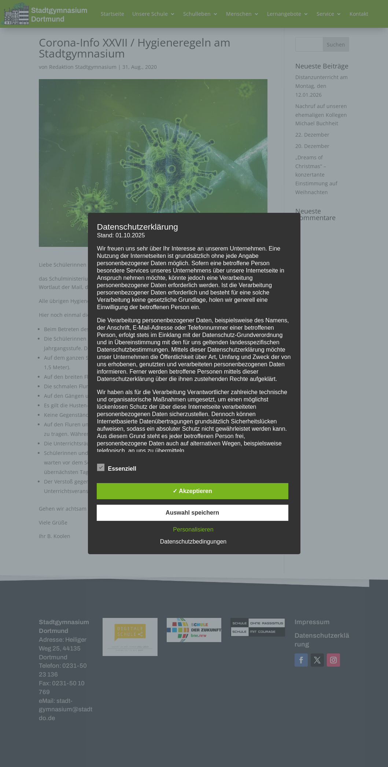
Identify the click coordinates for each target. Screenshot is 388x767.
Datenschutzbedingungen (193, 541)
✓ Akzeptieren (192, 491)
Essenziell (116, 468)
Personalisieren (193, 529)
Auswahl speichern (192, 513)
